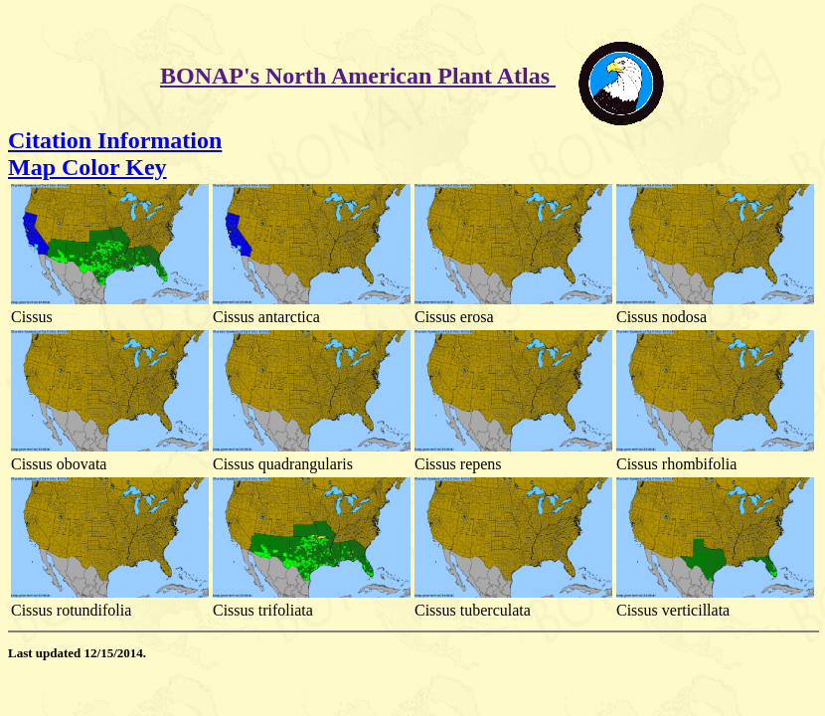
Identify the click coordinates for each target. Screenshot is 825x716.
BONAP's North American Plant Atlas (358, 76)
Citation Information (115, 140)
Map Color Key (87, 167)
